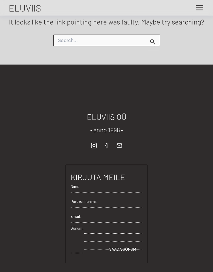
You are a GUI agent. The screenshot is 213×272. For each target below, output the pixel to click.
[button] (94, 145)
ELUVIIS (25, 7)
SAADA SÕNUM (122, 249)
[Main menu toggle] (199, 8)
